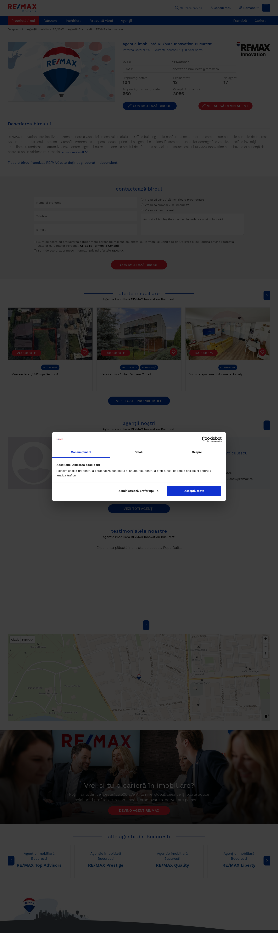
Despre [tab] (197, 452)
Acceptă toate (194, 491)
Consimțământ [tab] (81, 452)
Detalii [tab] (139, 452)
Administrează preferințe (138, 491)
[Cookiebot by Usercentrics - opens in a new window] (205, 439)
